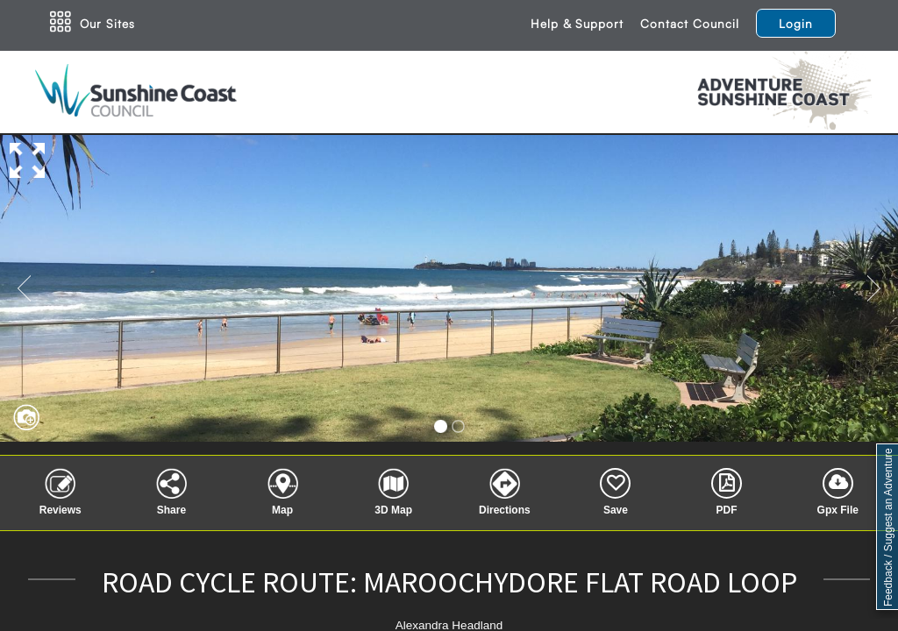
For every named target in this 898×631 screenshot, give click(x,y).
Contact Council (689, 23)
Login (796, 23)
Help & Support (577, 23)
